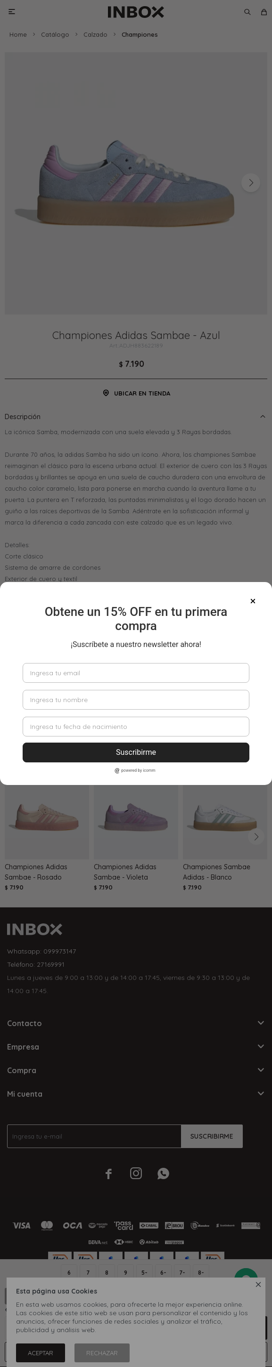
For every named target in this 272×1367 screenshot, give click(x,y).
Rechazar (102, 1353)
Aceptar (40, 1353)
